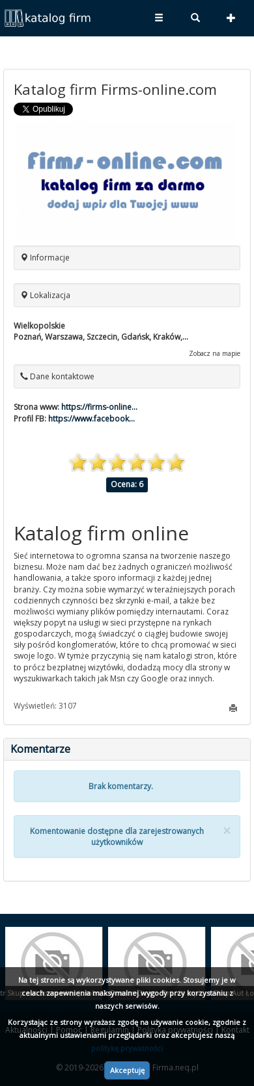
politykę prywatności (127, 1048)
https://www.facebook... (91, 418)
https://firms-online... (99, 406)
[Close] (227, 831)
